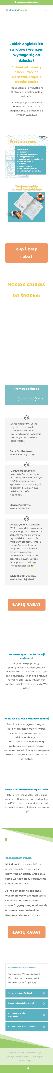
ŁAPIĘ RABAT (26, 605)
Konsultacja (25, 1060)
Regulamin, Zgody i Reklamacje (25, 1052)
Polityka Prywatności (18, 1056)
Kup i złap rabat (26, 253)
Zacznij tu (38, 1056)
